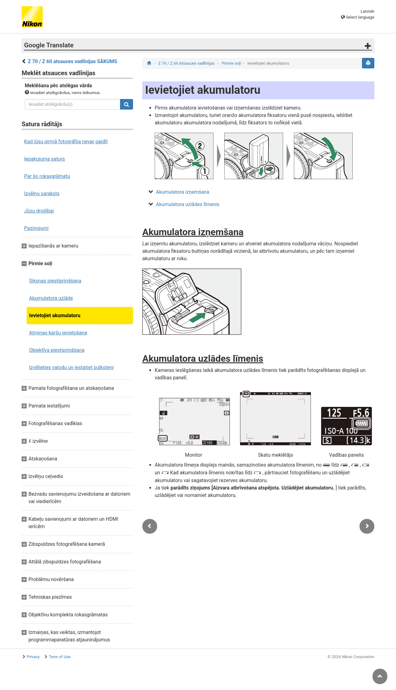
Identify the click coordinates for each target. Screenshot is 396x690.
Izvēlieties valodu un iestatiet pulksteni (71, 367)
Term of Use (60, 656)
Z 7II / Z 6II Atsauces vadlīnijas (186, 63)
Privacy (33, 656)
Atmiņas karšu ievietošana (58, 333)
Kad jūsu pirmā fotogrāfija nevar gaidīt (66, 141)
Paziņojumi (36, 228)
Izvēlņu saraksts (42, 193)
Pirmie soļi (231, 63)
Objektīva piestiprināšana (56, 350)
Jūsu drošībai (39, 211)
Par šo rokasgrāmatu (47, 176)
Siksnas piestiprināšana (55, 281)
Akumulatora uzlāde (51, 298)
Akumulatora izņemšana (182, 192)
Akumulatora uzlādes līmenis (187, 204)
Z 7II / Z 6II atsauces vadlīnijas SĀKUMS (72, 61)
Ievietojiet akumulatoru (54, 315)
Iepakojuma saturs (44, 159)
